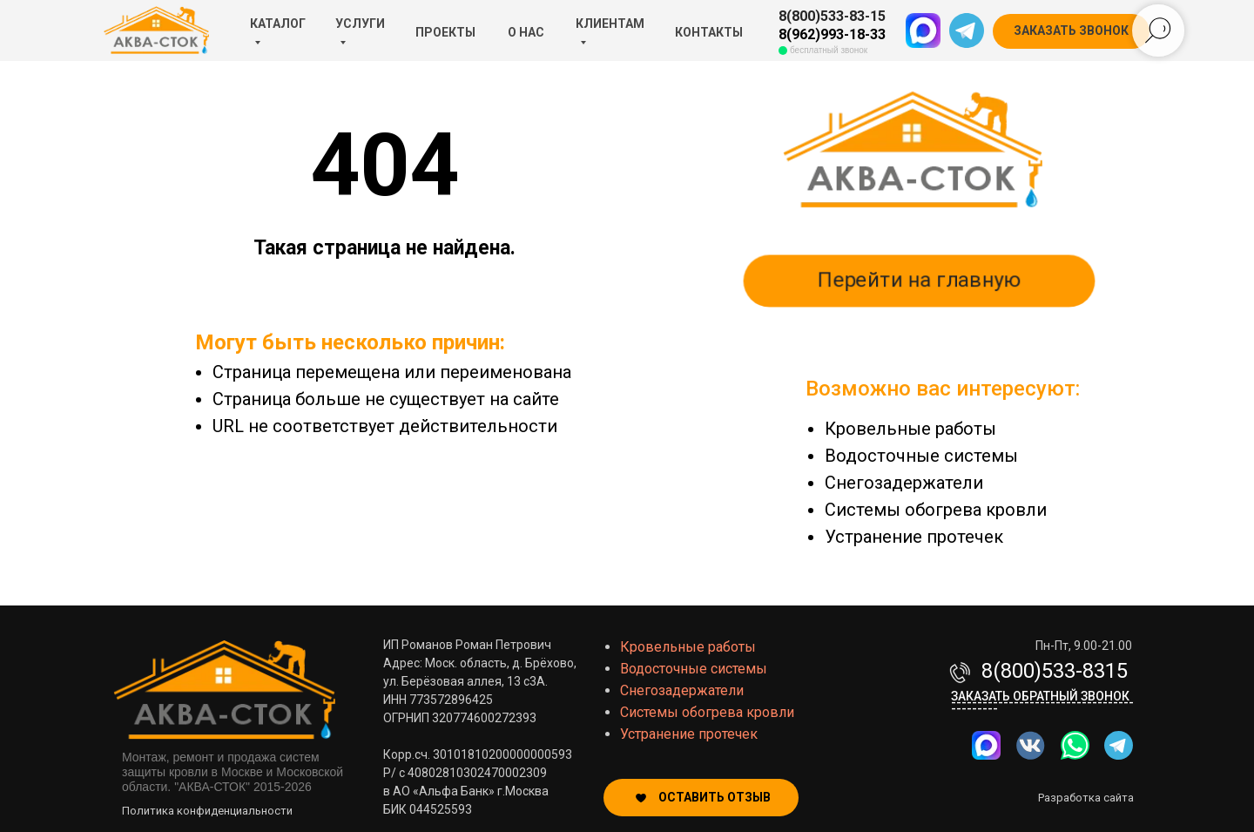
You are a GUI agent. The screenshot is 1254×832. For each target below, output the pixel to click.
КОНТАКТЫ (709, 32)
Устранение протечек (914, 536)
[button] (1071, 31)
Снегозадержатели (904, 482)
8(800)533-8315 (1054, 671)
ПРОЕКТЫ (445, 32)
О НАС (526, 32)
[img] (1075, 745)
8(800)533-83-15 (832, 16)
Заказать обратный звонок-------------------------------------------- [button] (1042, 702)
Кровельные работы (910, 428)
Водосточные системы (921, 455)
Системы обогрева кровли (936, 509)
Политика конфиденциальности (207, 810)
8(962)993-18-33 (832, 34)
